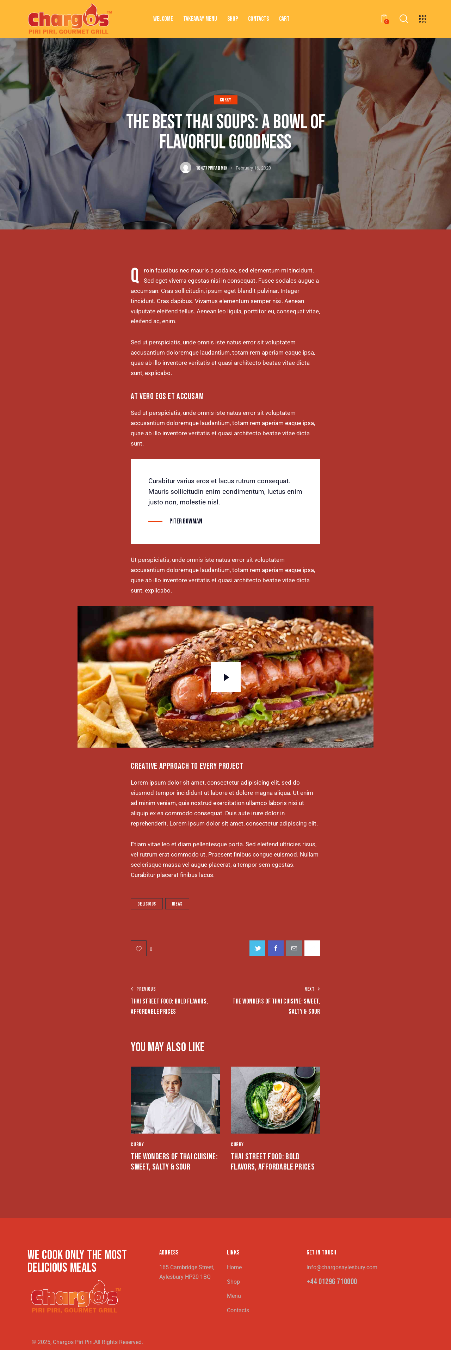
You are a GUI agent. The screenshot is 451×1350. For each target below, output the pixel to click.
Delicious (146, 904)
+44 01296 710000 (332, 1282)
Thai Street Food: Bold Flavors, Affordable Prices (273, 1162)
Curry (225, 100)
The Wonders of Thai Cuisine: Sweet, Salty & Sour (174, 1162)
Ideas (177, 904)
